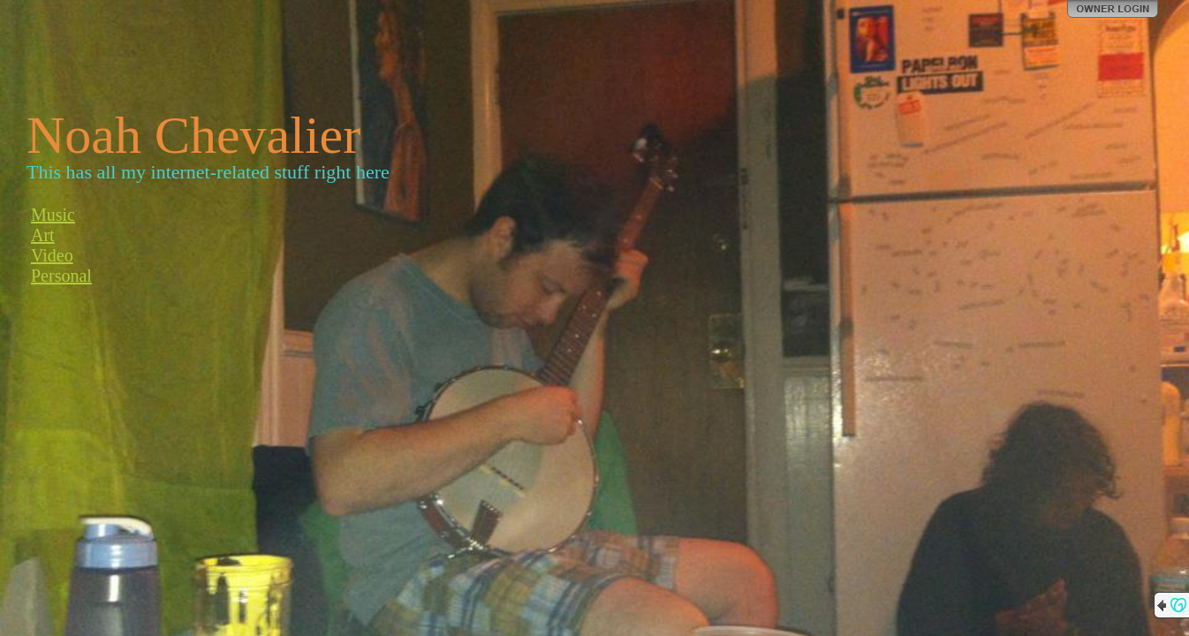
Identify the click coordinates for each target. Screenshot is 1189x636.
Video (52, 255)
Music (53, 214)
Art (43, 235)
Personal (61, 275)
